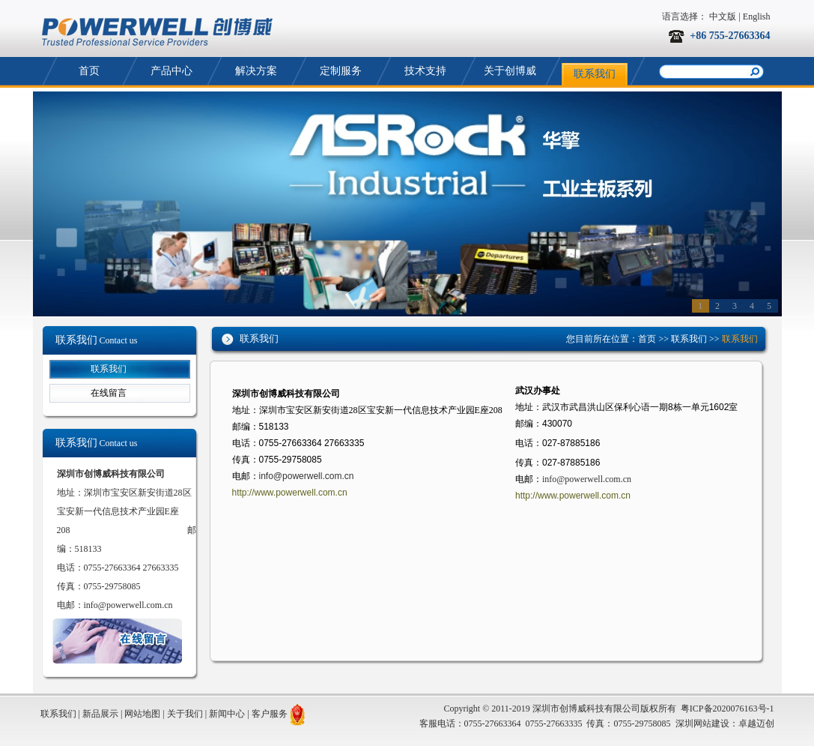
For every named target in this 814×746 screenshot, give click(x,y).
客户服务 (270, 714)
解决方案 (256, 70)
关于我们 (185, 714)
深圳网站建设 (702, 723)
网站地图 (142, 714)
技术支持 (425, 70)
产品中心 (171, 70)
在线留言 (109, 393)
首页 (89, 70)
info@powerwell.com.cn (128, 605)
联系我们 (595, 73)
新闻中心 (227, 714)
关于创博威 (510, 70)
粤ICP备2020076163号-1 (727, 708)
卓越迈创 (756, 723)
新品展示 (100, 714)
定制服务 (341, 70)
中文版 (722, 16)
